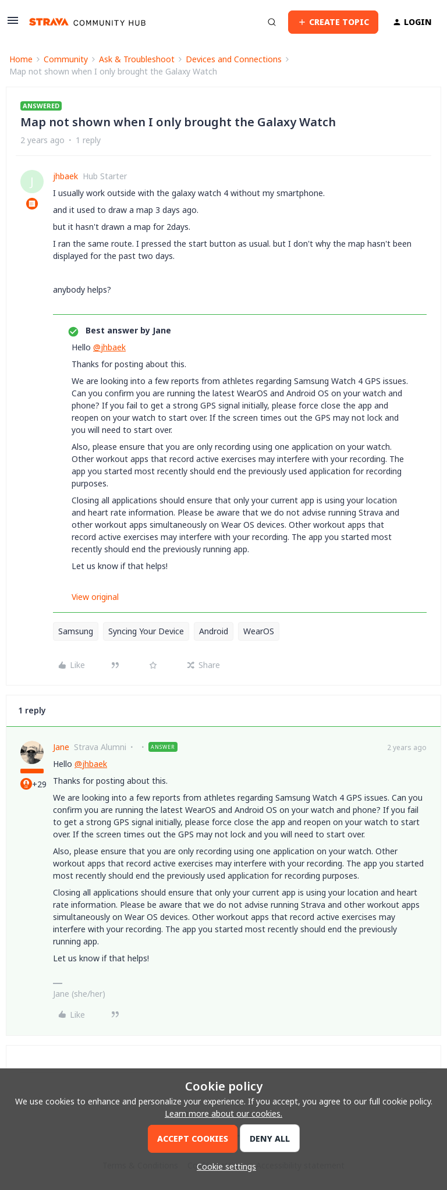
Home (21, 59)
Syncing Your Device (146, 631)
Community (66, 59)
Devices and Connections (234, 59)
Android (213, 631)
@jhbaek (109, 347)
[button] (13, 24)
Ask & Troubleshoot (137, 59)
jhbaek (65, 176)
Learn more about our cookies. (223, 1113)
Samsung (75, 631)
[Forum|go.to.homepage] (87, 22)
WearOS (258, 631)
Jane (61, 746)
